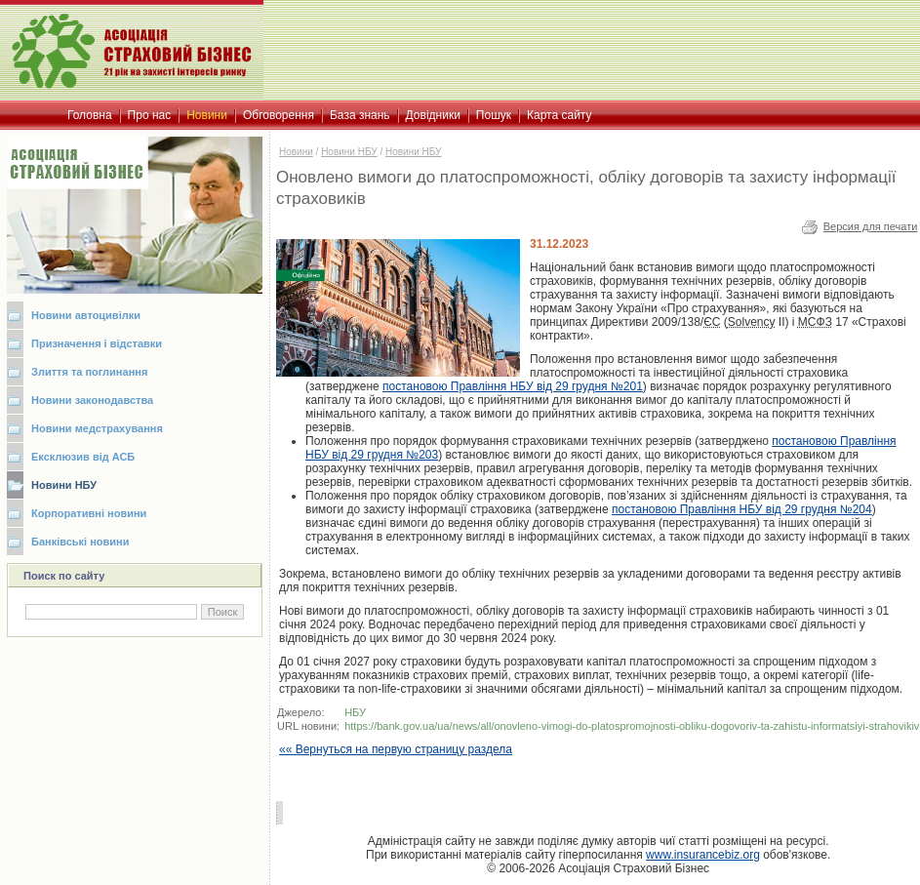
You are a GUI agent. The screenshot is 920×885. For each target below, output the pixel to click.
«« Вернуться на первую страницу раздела (395, 749)
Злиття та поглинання (89, 372)
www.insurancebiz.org (703, 855)
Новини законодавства (92, 400)
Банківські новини (80, 541)
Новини (296, 151)
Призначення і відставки (96, 343)
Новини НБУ (64, 485)
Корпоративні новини (88, 513)
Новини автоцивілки (85, 315)
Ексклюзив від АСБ (83, 457)
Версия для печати (870, 226)
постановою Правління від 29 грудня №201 (512, 386)
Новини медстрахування (97, 428)
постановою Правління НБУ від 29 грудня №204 (742, 509)
